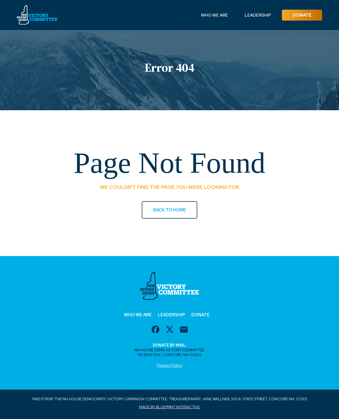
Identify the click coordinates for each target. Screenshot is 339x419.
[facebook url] (155, 330)
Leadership (258, 15)
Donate (302, 15)
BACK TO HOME (169, 210)
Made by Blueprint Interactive (169, 407)
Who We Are (214, 15)
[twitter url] (170, 330)
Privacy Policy (169, 365)
